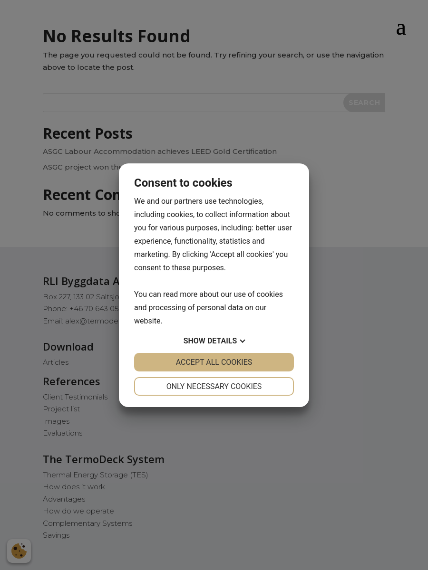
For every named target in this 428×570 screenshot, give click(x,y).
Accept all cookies (214, 362)
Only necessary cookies (214, 386)
